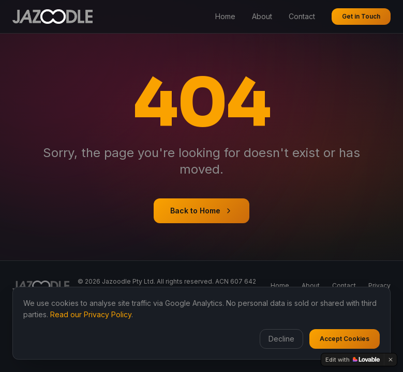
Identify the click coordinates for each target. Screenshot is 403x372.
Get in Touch (361, 16)
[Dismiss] (390, 359)
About (262, 16)
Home (225, 16)
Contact (302, 16)
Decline (281, 338)
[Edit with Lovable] (352, 359)
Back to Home (201, 210)
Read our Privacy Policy (90, 314)
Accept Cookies (344, 339)
